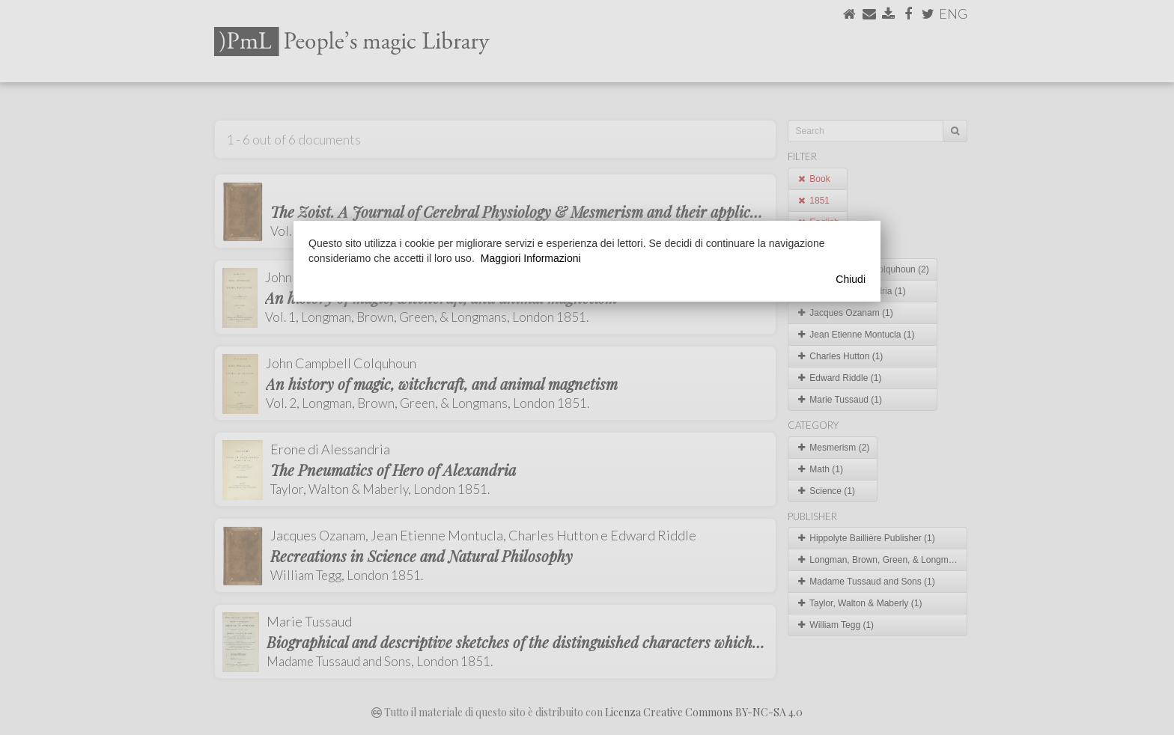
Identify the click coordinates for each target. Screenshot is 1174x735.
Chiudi (851, 279)
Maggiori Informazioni (531, 258)
